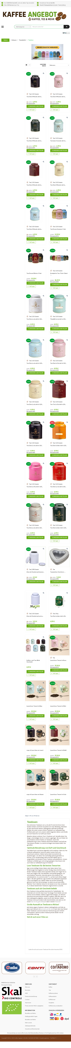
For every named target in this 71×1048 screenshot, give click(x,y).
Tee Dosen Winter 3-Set (34, 273)
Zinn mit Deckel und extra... (35, 616)
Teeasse (57, 902)
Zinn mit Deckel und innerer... (35, 572)
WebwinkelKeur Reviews (37, 1033)
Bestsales (27, 990)
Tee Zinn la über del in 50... (58, 616)
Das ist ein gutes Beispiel (38, 902)
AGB (26, 993)
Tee (49, 877)
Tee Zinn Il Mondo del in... (34, 96)
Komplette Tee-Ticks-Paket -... (59, 274)
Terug (5, 40)
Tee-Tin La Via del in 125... (58, 404)
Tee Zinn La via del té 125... (35, 363)
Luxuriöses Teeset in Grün (58, 794)
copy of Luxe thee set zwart (35, 750)
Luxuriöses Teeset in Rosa (58, 660)
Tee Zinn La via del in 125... (34, 319)
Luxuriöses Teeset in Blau (34, 706)
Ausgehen (51, 1002)
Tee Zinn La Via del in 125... (35, 486)
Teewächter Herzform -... (57, 572)
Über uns (27, 987)
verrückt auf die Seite (47, 909)
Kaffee (50, 987)
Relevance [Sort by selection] (59, 65)
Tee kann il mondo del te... (58, 141)
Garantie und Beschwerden (32, 1029)
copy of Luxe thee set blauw (35, 794)
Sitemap (59, 1038)
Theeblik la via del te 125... (58, 319)
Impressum (28, 1002)
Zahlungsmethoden (30, 1026)
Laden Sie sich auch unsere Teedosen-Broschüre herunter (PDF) (45, 949)
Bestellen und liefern (30, 1013)
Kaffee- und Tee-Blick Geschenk (33, 661)
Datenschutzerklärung (31, 996)
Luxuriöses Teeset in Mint (58, 706)
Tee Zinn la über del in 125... (58, 445)
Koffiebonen (52, 999)
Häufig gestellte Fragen (31, 1016)
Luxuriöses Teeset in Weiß (58, 750)
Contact (27, 999)
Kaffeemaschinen (53, 993)
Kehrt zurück (28, 1022)
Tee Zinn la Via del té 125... (58, 363)
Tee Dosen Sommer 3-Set (58, 229)
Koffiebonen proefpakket (55, 1005)
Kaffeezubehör (53, 996)
